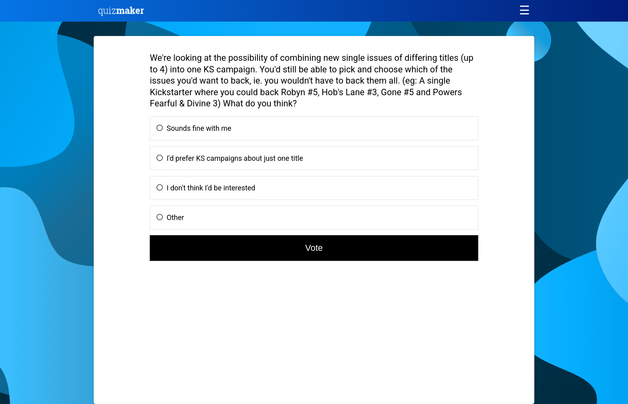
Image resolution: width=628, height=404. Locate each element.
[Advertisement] (173, 336)
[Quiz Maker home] (121, 14)
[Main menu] (524, 10)
